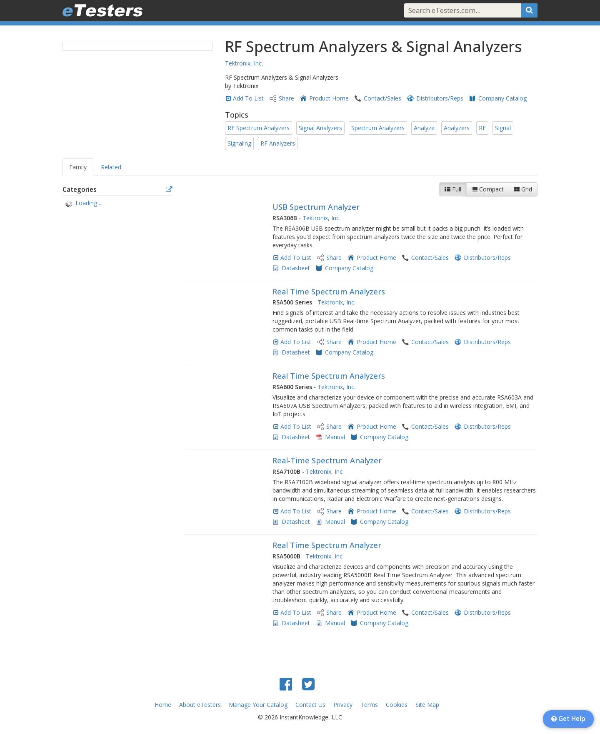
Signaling (239, 143)
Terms (369, 705)
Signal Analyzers (320, 128)
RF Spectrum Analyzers (259, 128)
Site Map (427, 705)
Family (78, 167)
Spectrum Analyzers (378, 128)
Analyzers (457, 128)
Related (111, 167)
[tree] (117, 204)
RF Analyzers (277, 143)
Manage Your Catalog (258, 705)
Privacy (342, 705)
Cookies (397, 705)
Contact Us (310, 705)
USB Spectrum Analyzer (316, 207)
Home (163, 705)
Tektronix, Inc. (244, 63)
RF (482, 128)
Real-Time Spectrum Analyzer (327, 460)
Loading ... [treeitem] (88, 203)
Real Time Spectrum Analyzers (328, 292)
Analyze (424, 128)
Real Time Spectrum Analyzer (326, 545)
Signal (503, 128)
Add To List (248, 98)
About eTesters (200, 705)
